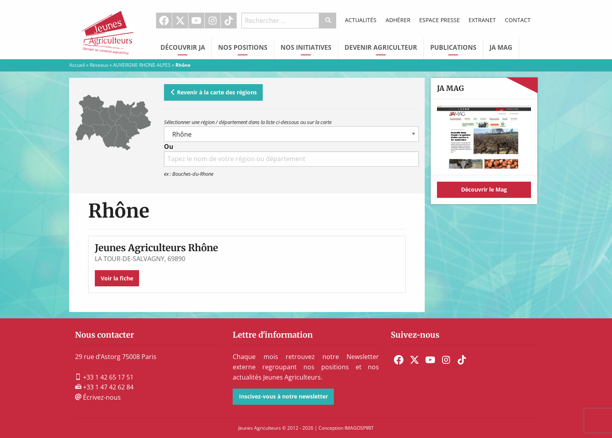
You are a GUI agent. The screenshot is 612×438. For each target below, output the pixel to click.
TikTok (229, 20)
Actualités (361, 20)
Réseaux (99, 65)
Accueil (77, 65)
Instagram (212, 20)
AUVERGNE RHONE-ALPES (142, 65)
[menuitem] (164, 20)
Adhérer (398, 20)
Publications (453, 47)
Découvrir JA (182, 47)
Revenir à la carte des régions (213, 92)
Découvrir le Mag (484, 189)
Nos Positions (242, 47)
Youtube (196, 20)
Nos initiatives (306, 47)
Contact (518, 20)
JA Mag (501, 47)
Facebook (164, 20)
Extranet (482, 20)
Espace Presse (439, 20)
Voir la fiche (117, 278)
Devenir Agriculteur (381, 47)
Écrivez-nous (98, 397)
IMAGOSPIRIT (359, 428)
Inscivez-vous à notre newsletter (283, 396)
